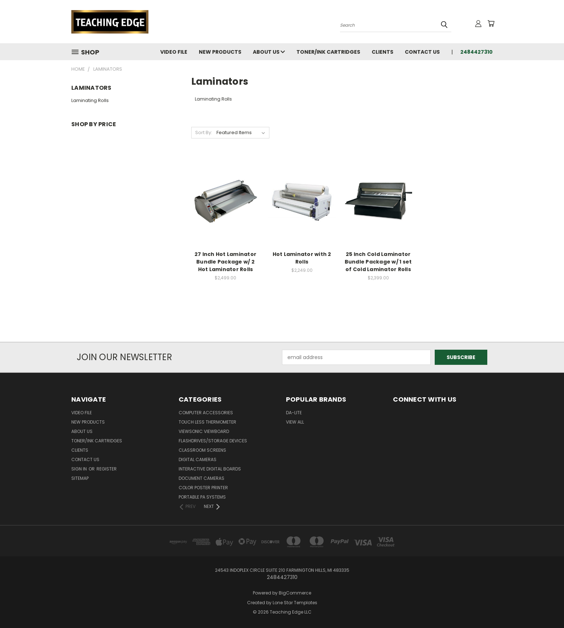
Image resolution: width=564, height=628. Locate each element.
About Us (269, 52)
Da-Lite (294, 413)
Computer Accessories (206, 413)
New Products (220, 52)
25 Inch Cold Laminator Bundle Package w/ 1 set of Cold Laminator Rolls (378, 262)
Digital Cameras (197, 459)
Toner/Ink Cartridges (328, 52)
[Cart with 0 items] (490, 23)
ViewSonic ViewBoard (204, 431)
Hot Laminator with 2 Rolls (302, 258)
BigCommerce (295, 593)
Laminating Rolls (90, 100)
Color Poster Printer (203, 488)
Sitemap (80, 478)
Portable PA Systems (202, 497)
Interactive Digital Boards (210, 469)
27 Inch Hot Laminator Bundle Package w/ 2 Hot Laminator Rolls (225, 262)
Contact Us (422, 52)
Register (107, 469)
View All (295, 422)
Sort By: (203, 132)
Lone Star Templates (295, 603)
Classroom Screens (202, 450)
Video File (173, 52)
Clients (382, 52)
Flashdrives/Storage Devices (213, 441)
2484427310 (476, 52)
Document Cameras (201, 478)
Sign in (79, 469)
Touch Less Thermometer (207, 422)
